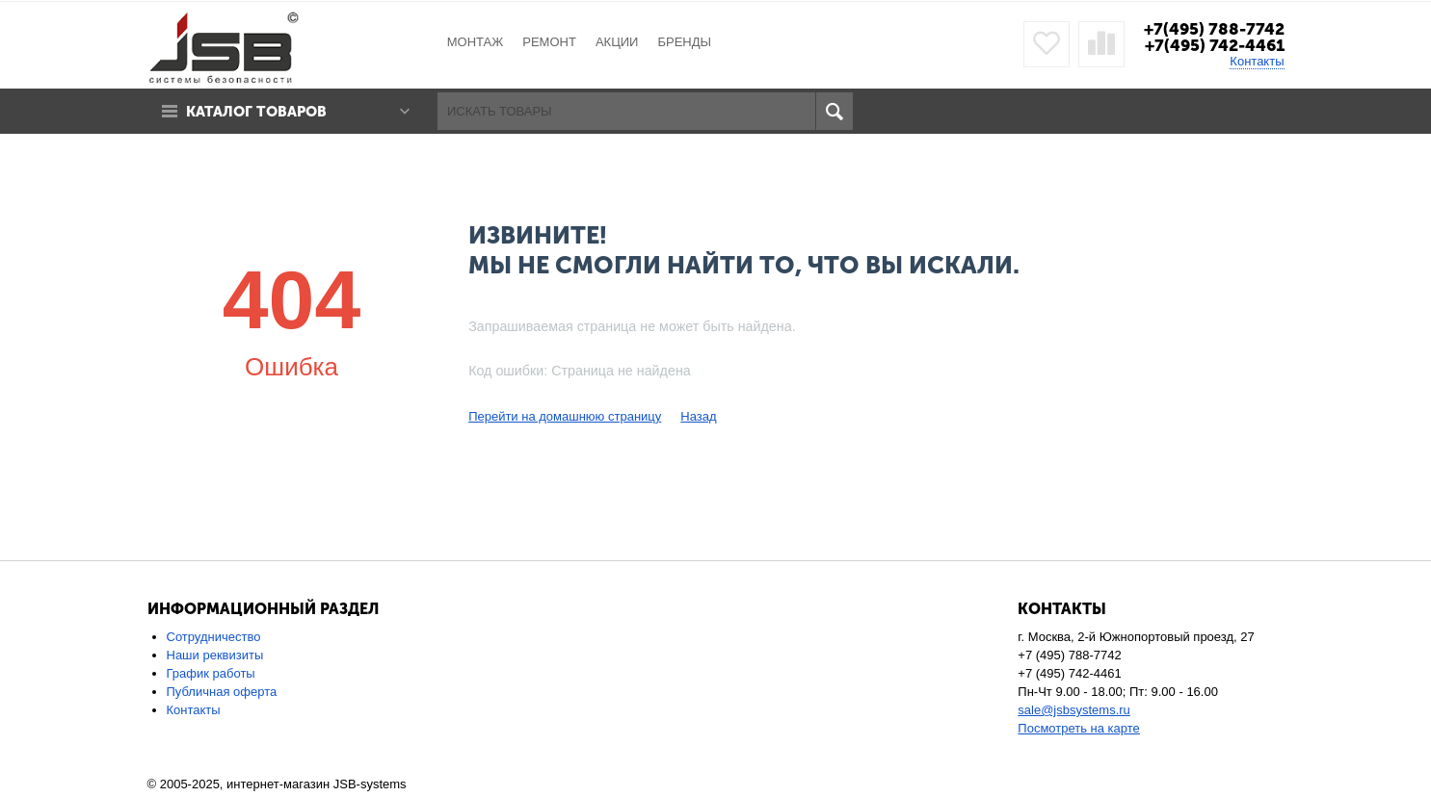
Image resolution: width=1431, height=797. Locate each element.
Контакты (1257, 61)
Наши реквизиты (215, 655)
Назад (698, 416)
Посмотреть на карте (1078, 728)
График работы (211, 673)
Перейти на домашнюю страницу (564, 416)
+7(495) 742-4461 (1215, 45)
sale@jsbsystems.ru (1074, 710)
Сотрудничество (214, 637)
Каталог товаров (256, 111)
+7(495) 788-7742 (1214, 29)
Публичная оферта (222, 691)
